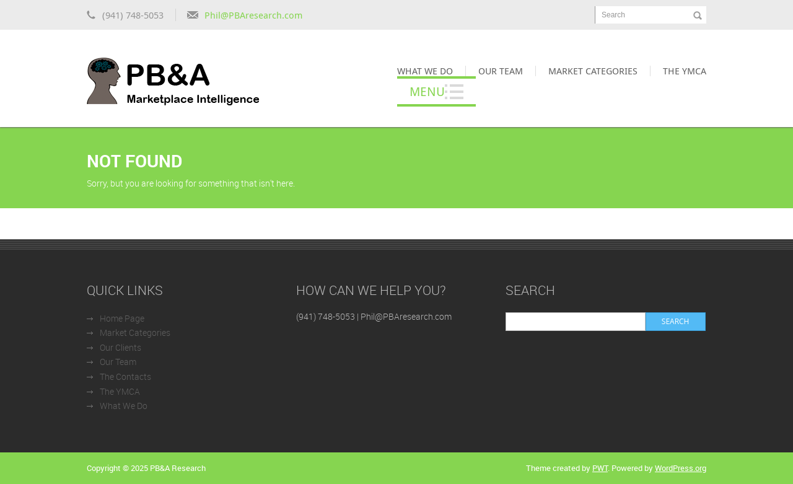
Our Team (500, 70)
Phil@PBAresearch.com (253, 15)
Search (613, 15)
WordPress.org (680, 467)
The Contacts (125, 376)
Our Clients (120, 347)
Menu (427, 91)
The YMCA (684, 70)
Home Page (122, 318)
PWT (600, 467)
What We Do (425, 70)
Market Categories (592, 70)
